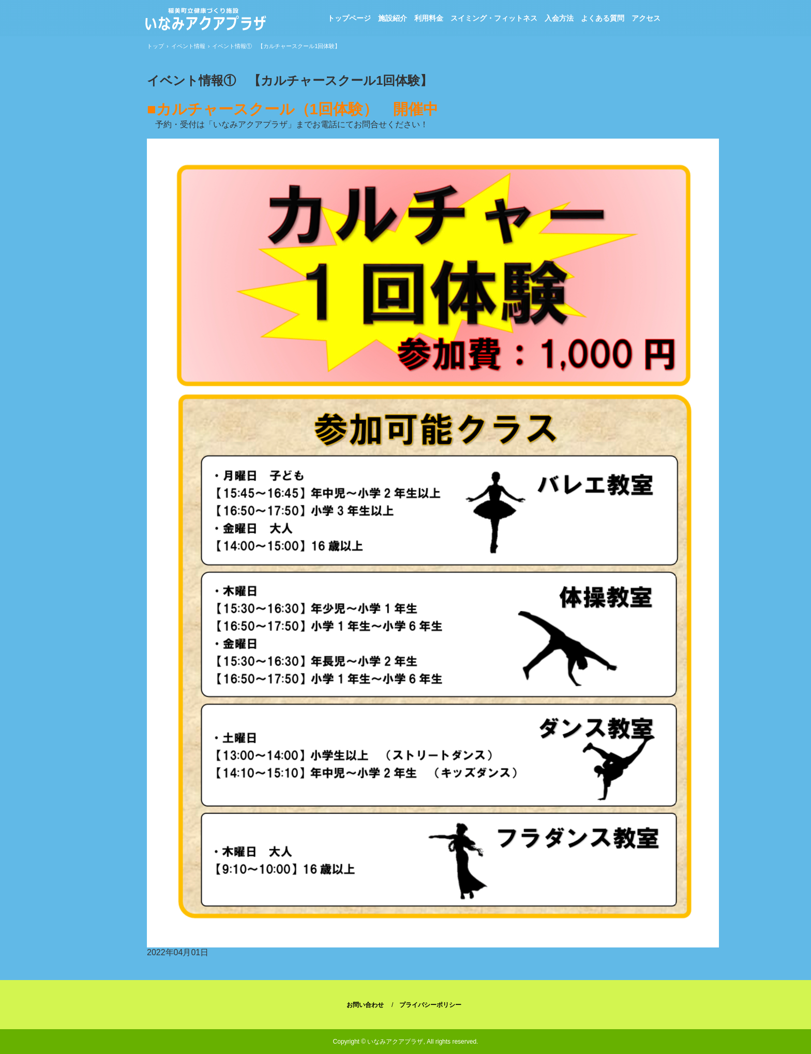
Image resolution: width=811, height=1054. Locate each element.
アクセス (646, 18)
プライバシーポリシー (430, 1004)
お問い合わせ (365, 1004)
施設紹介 (392, 18)
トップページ (349, 18)
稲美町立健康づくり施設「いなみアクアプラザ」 (205, 21)
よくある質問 (602, 18)
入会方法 (559, 18)
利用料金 (428, 18)
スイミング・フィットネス (493, 18)
